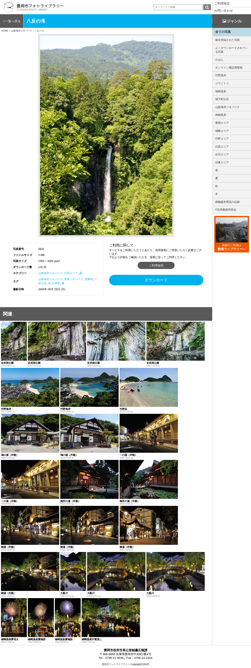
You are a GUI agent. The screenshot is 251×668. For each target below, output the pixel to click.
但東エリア (222, 162)
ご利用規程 (156, 265)
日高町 (56, 283)
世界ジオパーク (73, 279)
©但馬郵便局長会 (225, 209)
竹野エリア (222, 138)
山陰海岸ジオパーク (50, 273)
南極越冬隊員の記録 (227, 201)
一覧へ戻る (13, 21)
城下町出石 (222, 99)
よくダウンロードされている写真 (231, 49)
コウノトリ (222, 83)
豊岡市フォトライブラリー (116, 664)
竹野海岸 (220, 75)
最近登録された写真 (227, 39)
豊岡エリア (222, 122)
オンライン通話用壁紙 (228, 67)
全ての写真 (223, 31)
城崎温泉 (220, 91)
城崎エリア (222, 130)
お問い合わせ (223, 10)
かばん (219, 59)
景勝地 (89, 279)
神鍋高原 (220, 114)
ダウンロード (156, 280)
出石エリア (222, 154)
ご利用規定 (222, 3)
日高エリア (71, 273)
